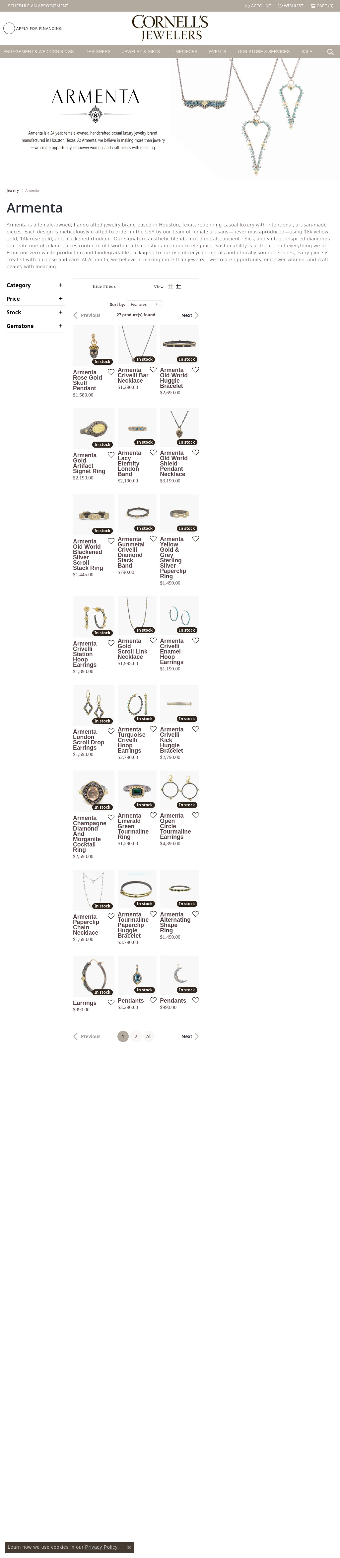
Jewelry (13, 190)
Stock (14, 312)
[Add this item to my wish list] (152, 414)
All (216, 1269)
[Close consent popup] (129, 1547)
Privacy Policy (101, 1547)
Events (217, 51)
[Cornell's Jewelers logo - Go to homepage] (170, 28)
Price (13, 298)
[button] (258, 6)
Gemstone (20, 326)
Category (19, 285)
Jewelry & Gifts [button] (141, 51)
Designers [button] (98, 51)
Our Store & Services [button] (264, 51)
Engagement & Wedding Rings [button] (38, 51)
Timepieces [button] (185, 51)
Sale (307, 51)
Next (321, 315)
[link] (37, 6)
